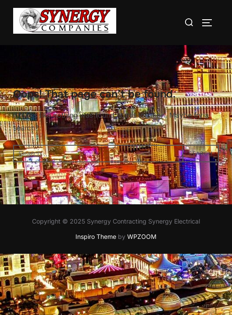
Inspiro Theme (95, 237)
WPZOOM (142, 237)
